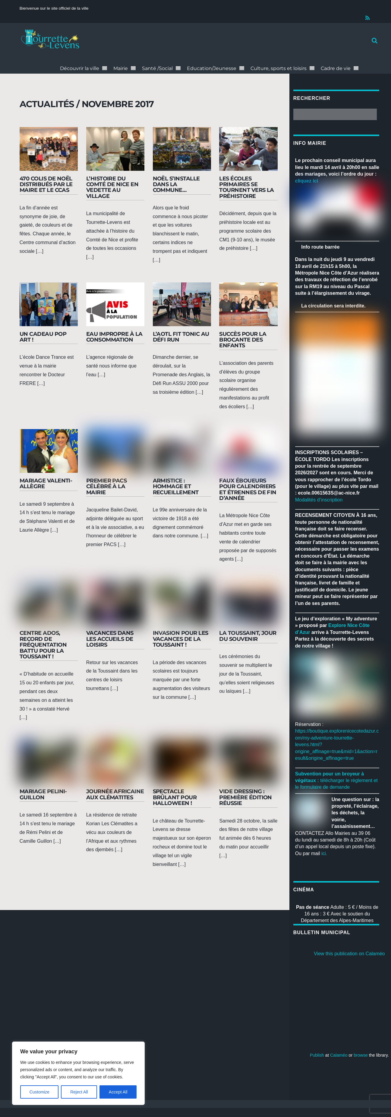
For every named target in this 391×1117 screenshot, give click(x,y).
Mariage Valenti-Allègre (46, 483)
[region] (78, 1073)
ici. (324, 853)
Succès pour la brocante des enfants (242, 340)
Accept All (118, 1092)
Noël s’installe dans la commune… (176, 184)
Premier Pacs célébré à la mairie (106, 486)
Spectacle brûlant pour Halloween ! (175, 797)
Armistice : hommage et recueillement (176, 486)
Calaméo (339, 1055)
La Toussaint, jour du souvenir (247, 636)
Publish (317, 1055)
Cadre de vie (336, 68)
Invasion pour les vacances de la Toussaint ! (180, 639)
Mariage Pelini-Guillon (43, 794)
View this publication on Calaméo (349, 953)
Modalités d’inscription (318, 499)
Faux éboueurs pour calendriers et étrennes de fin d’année (247, 489)
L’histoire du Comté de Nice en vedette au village (112, 187)
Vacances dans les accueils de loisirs (110, 639)
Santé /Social (157, 68)
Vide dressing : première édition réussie (245, 797)
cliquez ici (306, 180)
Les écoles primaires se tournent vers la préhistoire (246, 187)
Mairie (120, 68)
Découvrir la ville (79, 68)
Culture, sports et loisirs (279, 68)
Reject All (79, 1092)
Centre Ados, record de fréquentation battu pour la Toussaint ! (43, 644)
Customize (39, 1092)
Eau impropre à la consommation (114, 337)
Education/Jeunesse (211, 68)
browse (360, 1055)
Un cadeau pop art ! (43, 337)
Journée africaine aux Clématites (115, 794)
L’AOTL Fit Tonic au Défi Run (181, 337)
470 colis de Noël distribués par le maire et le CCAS (46, 184)
